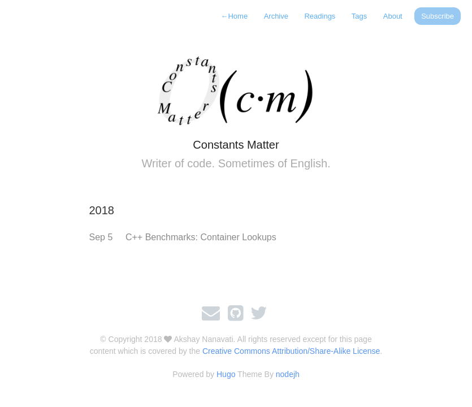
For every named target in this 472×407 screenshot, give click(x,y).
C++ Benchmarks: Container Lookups (200, 237)
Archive (276, 16)
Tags (359, 16)
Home (234, 16)
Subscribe (437, 16)
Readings (319, 16)
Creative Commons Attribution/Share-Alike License (291, 351)
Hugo (225, 374)
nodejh (288, 374)
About (392, 16)
